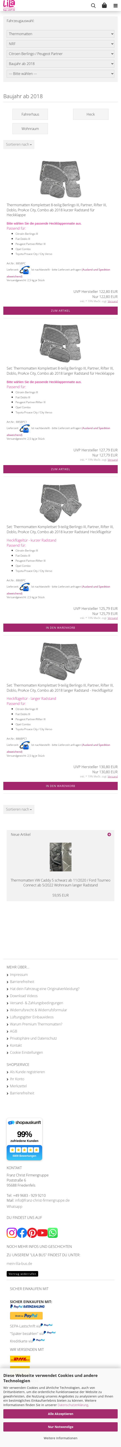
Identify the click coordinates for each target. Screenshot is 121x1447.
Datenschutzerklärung (73, 1405)
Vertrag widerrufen (22, 1274)
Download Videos (24, 995)
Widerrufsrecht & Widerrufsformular (38, 1010)
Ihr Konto (17, 1079)
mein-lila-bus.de (19, 1263)
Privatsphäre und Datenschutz (33, 1038)
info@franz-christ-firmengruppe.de (42, 1200)
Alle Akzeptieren (60, 1414)
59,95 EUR (60, 895)
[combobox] (18, 144)
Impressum (19, 974)
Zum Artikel (60, 311)
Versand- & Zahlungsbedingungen (36, 1002)
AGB (13, 1031)
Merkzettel (18, 1086)
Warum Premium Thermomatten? (36, 1024)
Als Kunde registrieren (27, 1071)
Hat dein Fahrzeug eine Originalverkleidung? (44, 988)
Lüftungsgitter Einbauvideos (32, 1017)
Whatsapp (14, 1206)
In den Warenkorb (60, 628)
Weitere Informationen (60, 1438)
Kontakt (16, 1045)
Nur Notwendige (60, 1427)
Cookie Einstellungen (26, 1052)
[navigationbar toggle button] (115, 5)
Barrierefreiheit (22, 981)
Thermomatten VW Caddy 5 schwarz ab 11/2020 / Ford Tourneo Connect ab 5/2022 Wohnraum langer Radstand (60, 883)
